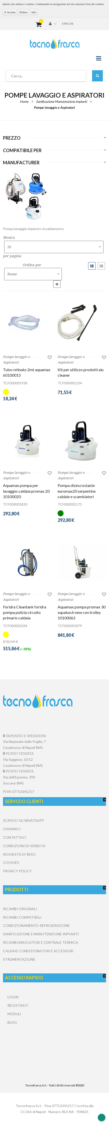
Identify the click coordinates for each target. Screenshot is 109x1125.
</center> (55, 1045)
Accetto (10, 12)
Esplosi (67, 23)
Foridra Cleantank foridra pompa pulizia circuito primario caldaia (24, 613)
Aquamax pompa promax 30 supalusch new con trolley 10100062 (82, 613)
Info (34, 12)
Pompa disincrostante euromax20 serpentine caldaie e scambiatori (77, 491)
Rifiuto (23, 12)
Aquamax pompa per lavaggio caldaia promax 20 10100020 (26, 491)
